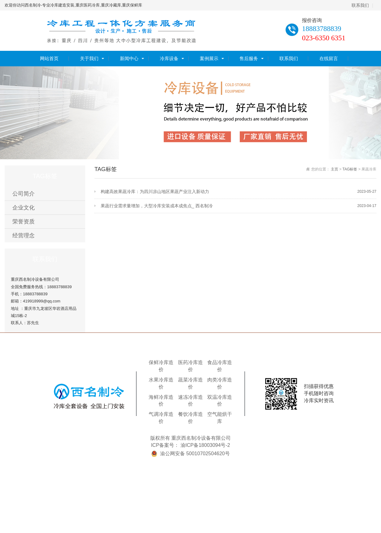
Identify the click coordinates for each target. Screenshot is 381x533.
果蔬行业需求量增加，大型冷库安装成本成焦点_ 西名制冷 (238, 206)
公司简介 (23, 194)
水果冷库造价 (161, 383)
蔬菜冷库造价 (190, 383)
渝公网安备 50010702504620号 (195, 453)
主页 (334, 169)
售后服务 (248, 58)
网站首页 (49, 58)
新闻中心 (129, 58)
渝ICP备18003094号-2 (205, 445)
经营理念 (23, 235)
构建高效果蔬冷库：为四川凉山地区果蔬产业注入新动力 (238, 192)
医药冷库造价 (190, 366)
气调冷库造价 (161, 418)
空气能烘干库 (219, 418)
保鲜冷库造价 (161, 366)
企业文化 (23, 208)
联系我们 (360, 5)
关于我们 (89, 58)
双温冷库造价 (219, 400)
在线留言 (328, 58)
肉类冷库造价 (219, 383)
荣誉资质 (23, 221)
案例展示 (209, 58)
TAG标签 (350, 169)
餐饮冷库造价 (190, 418)
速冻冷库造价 (190, 400)
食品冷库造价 (219, 366)
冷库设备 (169, 58)
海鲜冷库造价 (161, 400)
